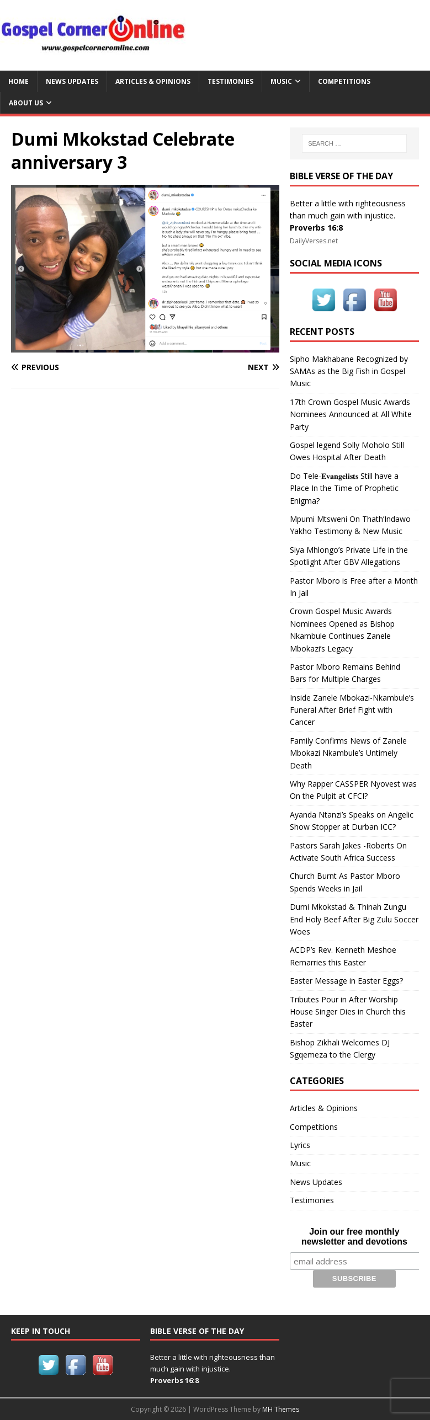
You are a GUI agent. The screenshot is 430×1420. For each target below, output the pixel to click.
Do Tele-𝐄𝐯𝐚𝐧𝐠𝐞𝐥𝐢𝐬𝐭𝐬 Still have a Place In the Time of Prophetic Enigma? (344, 488)
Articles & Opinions (152, 81)
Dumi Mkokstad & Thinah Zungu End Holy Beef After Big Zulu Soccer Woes (354, 919)
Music (281, 81)
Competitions (344, 81)
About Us (26, 103)
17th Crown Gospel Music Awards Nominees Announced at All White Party (351, 414)
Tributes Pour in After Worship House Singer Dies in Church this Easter (348, 1011)
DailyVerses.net (314, 240)
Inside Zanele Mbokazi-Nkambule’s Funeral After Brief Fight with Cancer (352, 710)
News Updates (72, 81)
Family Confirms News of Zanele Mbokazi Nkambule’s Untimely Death (348, 753)
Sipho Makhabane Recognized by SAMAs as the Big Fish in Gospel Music (349, 371)
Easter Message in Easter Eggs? (346, 980)
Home (18, 81)
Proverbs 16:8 (316, 227)
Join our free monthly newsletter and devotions (354, 1236)
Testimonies (230, 81)
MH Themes (280, 1409)
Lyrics (300, 1145)
